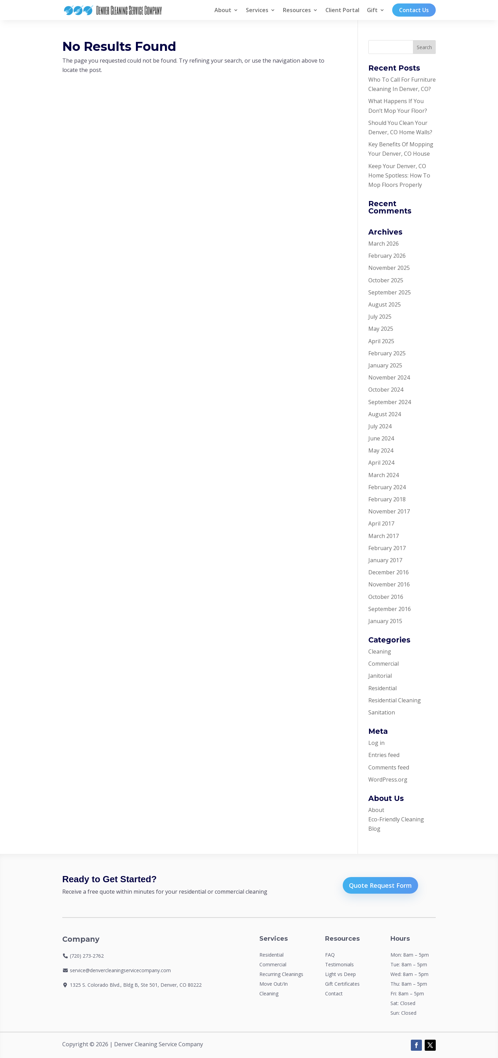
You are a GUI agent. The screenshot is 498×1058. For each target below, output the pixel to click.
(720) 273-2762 (87, 955)
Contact (334, 993)
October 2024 (385, 389)
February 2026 (387, 255)
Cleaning (379, 651)
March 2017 (383, 536)
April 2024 (381, 462)
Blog (374, 828)
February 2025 (387, 353)
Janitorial (380, 676)
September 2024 (389, 402)
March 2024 (383, 475)
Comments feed (388, 767)
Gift (372, 10)
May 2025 (380, 328)
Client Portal (342, 10)
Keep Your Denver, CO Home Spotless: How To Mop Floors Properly (399, 175)
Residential (382, 688)
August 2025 (384, 304)
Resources (297, 10)
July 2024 (379, 426)
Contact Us (414, 10)
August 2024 (384, 414)
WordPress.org (387, 779)
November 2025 (389, 268)
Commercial (383, 663)
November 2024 (389, 377)
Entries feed (383, 755)
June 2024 (381, 438)
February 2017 (387, 548)
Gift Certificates (342, 984)
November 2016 (389, 584)
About (222, 10)
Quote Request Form (380, 885)
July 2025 (379, 316)
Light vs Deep (340, 974)
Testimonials (339, 964)
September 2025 (389, 292)
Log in (376, 743)
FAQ (330, 954)
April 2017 (381, 523)
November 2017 (389, 511)
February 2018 (387, 499)
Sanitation (381, 712)
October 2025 (385, 280)
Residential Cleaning (394, 700)
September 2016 (389, 609)
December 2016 (388, 572)
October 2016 (385, 597)
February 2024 (387, 487)
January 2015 (385, 621)
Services (257, 10)
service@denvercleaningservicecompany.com (120, 970)
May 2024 (380, 450)
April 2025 (381, 341)
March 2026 (383, 243)
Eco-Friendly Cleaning (396, 819)
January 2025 (385, 365)
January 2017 (385, 560)
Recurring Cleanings (281, 974)
